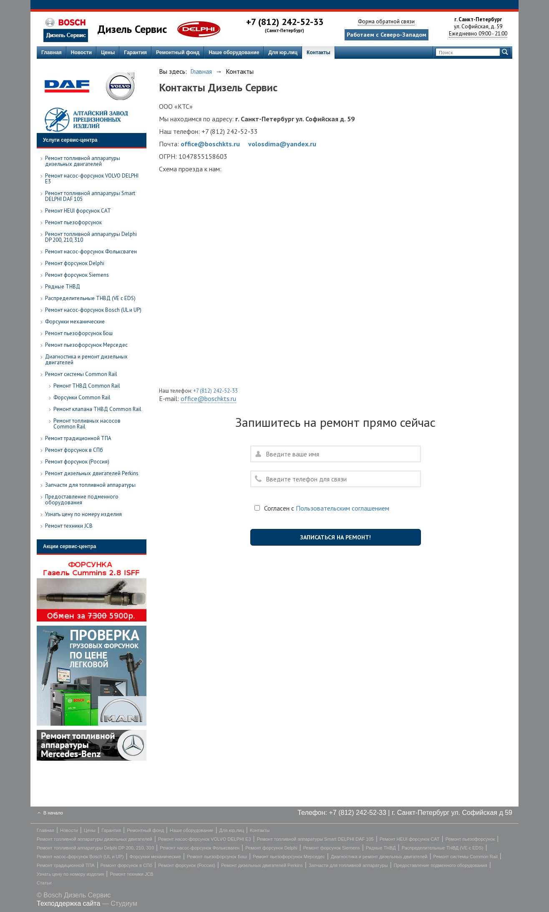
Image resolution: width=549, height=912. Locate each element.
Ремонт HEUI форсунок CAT (410, 839)
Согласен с (321, 508)
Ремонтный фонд (177, 52)
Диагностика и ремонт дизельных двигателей (379, 856)
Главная (51, 52)
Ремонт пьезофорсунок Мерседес (289, 856)
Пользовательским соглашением (342, 508)
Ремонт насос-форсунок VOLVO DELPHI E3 (204, 839)
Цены (108, 52)
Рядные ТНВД (381, 847)
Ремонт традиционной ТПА (66, 865)
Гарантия (135, 52)
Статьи (44, 882)
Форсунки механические (155, 856)
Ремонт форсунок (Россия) (186, 865)
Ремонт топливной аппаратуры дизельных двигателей (94, 839)
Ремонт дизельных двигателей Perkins (262, 865)
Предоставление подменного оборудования (440, 865)
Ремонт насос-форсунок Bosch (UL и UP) (80, 856)
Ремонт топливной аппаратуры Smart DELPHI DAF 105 (315, 839)
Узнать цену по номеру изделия (70, 874)
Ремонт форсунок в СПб (126, 865)
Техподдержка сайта (68, 903)
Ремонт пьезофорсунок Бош (217, 856)
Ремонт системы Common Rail (465, 856)
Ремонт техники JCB (131, 874)
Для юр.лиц (282, 52)
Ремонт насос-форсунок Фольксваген (199, 847)
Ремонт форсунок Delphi (271, 847)
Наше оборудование (234, 52)
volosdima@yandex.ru (282, 144)
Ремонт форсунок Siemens (331, 847)
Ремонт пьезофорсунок (470, 839)
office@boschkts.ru (210, 144)
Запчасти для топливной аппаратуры (348, 865)
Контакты (318, 52)
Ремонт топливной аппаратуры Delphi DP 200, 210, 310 (95, 847)
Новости (81, 52)
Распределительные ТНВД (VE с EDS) (443, 847)
